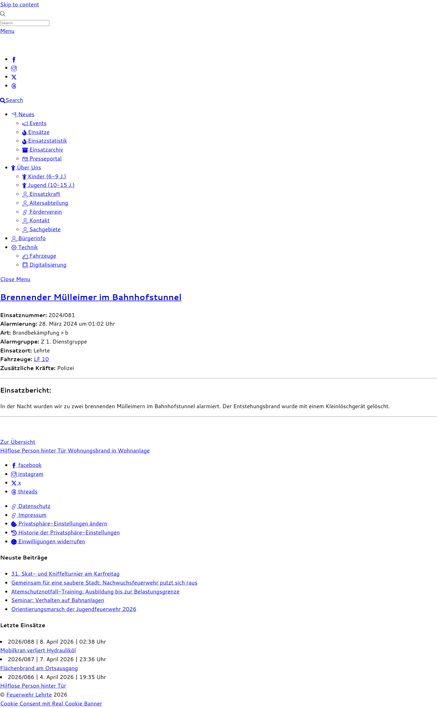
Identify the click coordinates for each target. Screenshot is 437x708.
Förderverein (42, 211)
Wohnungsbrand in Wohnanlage (108, 450)
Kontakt (36, 220)
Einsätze (36, 132)
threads (24, 491)
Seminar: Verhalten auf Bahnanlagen (57, 600)
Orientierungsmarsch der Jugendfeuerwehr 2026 (73, 609)
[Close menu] (15, 279)
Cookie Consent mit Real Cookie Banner (51, 703)
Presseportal (42, 158)
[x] (14, 76)
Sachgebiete (41, 229)
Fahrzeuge (39, 255)
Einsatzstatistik (44, 140)
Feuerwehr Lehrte (29, 694)
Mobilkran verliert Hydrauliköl (38, 650)
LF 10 (41, 359)
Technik (24, 247)
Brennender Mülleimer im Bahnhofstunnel (91, 297)
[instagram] (14, 67)
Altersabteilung (45, 202)
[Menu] (7, 31)
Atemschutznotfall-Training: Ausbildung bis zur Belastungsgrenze (95, 591)
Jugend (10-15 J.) (48, 185)
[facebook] (14, 59)
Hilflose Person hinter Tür (33, 450)
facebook (26, 465)
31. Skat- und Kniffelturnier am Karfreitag (65, 573)
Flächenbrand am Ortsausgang (39, 668)
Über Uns (26, 167)
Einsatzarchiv (42, 149)
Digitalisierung (44, 264)
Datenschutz (30, 506)
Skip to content (19, 4)
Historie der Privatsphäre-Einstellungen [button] (65, 532)
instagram (27, 474)
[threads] (14, 85)
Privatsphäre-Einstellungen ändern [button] (59, 523)
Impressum (29, 515)
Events (34, 123)
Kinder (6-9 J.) (44, 176)
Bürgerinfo (28, 238)
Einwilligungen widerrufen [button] (48, 541)
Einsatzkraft (41, 194)
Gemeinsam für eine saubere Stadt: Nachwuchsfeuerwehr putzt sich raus (104, 582)
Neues (23, 114)
